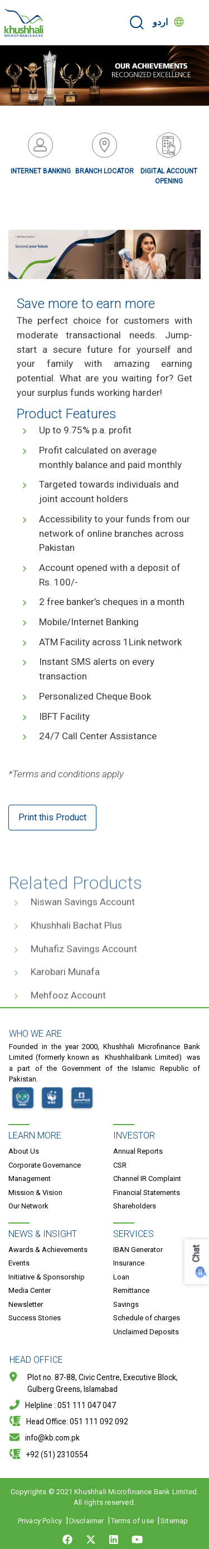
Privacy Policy (40, 1521)
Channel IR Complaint (147, 1178)
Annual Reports (138, 1151)
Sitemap (174, 1521)
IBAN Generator (138, 1249)
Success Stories (34, 1318)
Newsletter (25, 1304)
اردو (160, 22)
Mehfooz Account (68, 1017)
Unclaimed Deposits (146, 1332)
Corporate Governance (44, 1165)
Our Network (28, 1206)
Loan (121, 1277)
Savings (126, 1304)
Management (29, 1178)
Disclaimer (86, 1521)
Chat (196, 1253)
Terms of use (132, 1521)
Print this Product (52, 817)
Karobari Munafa (65, 993)
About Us (23, 1151)
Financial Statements (146, 1192)
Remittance (131, 1290)
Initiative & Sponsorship (46, 1277)
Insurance (128, 1263)
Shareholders (134, 1206)
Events (19, 1263)
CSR (120, 1165)
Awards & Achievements (48, 1249)
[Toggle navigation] (196, 22)
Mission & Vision (35, 1192)
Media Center (29, 1290)
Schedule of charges (146, 1318)
